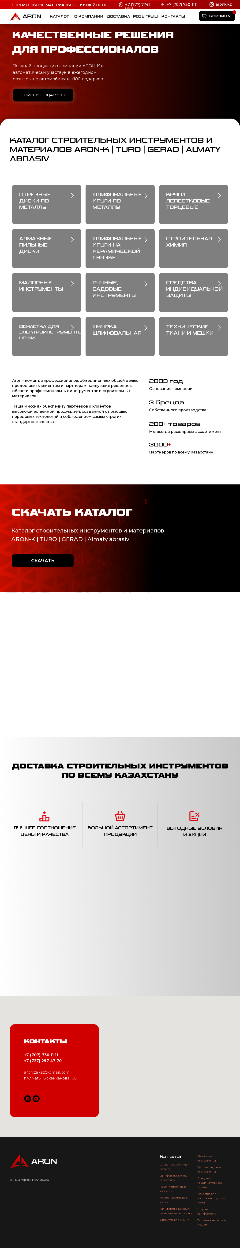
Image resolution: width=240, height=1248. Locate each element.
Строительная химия (174, 1220)
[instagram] (27, 1098)
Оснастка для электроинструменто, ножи (212, 1198)
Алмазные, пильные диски (36, 245)
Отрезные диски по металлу (35, 201)
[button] (145, 17)
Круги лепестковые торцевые (188, 201)
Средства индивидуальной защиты (209, 1183)
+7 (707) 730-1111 (182, 4)
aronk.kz (224, 4)
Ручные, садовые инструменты (114, 289)
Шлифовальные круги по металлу (117, 201)
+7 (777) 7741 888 (137, 6)
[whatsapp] (36, 1098)
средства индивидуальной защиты (194, 289)
